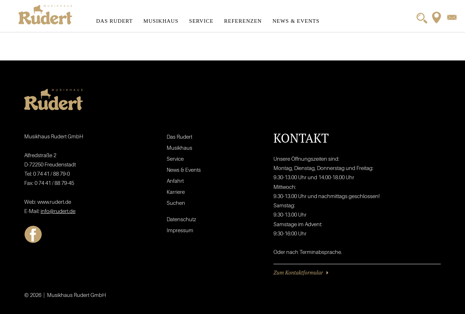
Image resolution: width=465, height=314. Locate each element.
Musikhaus (160, 21)
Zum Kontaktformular (298, 272)
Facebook (33, 234)
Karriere (176, 191)
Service (201, 21)
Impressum (180, 230)
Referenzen (243, 21)
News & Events (295, 21)
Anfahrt (175, 180)
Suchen (176, 202)
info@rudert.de (58, 211)
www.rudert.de (54, 201)
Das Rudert (114, 21)
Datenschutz (181, 219)
